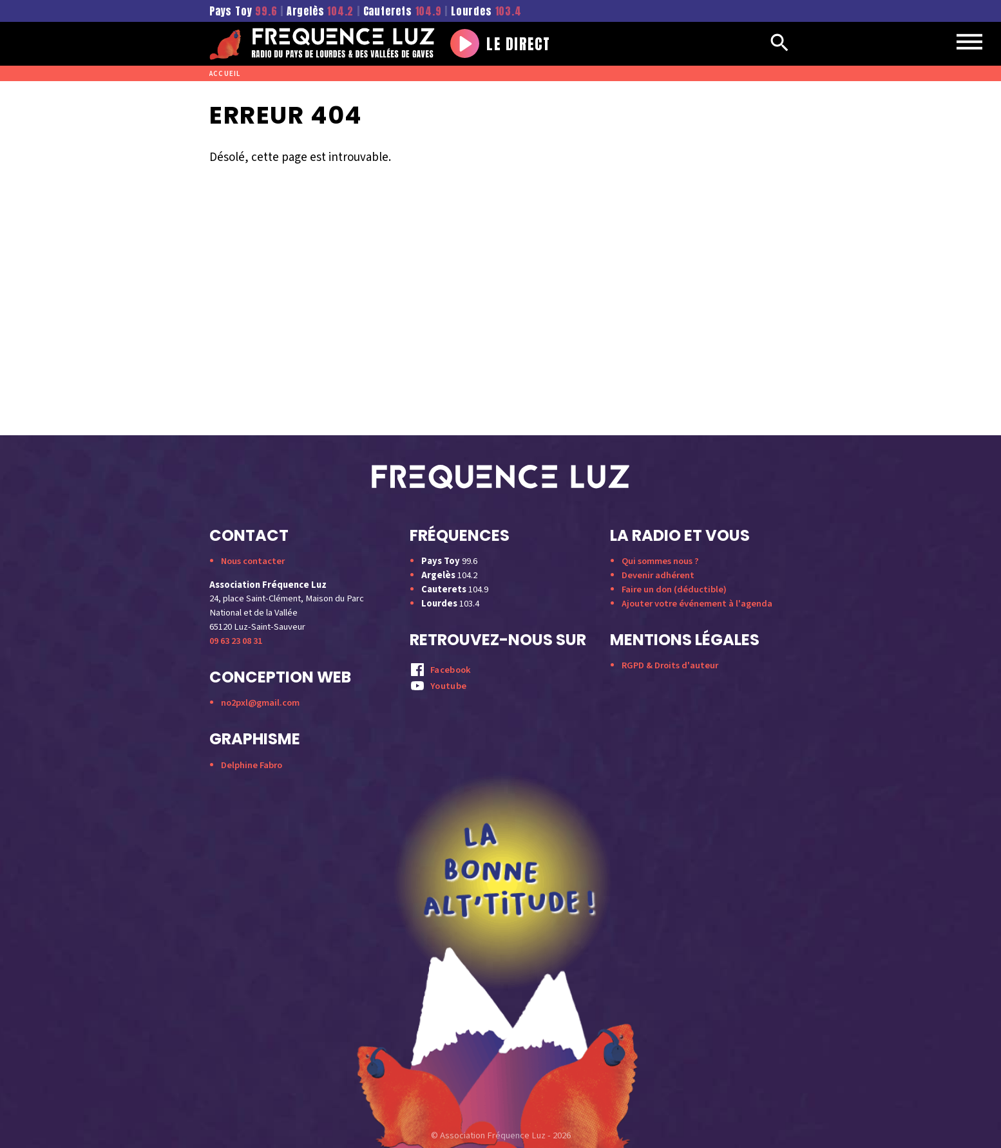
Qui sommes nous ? (660, 561)
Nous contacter (253, 561)
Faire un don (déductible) (674, 589)
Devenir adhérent (658, 575)
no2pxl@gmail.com (260, 703)
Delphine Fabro (251, 765)
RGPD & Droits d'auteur (670, 665)
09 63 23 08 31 (235, 641)
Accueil (225, 74)
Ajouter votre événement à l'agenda (697, 603)
